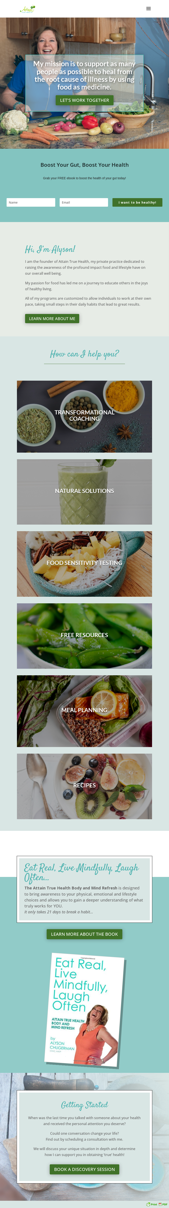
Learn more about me (52, 318)
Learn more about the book (84, 934)
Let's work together (84, 100)
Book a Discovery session (84, 1169)
